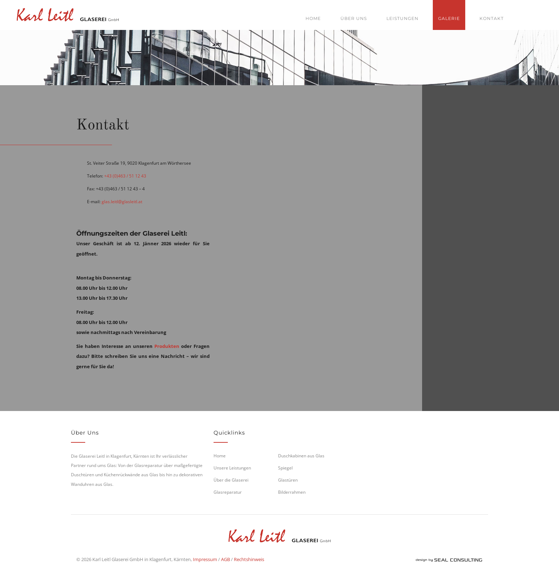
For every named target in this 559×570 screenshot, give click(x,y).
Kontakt (491, 18)
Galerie (449, 18)
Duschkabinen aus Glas (301, 456)
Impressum (205, 559)
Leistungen (402, 18)
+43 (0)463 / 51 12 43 (125, 176)
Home (313, 18)
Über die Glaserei (231, 480)
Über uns (353, 18)
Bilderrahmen (292, 492)
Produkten (166, 346)
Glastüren (288, 480)
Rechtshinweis (249, 559)
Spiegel (285, 468)
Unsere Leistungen (232, 468)
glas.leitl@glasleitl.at (122, 202)
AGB (225, 559)
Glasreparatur (228, 492)
